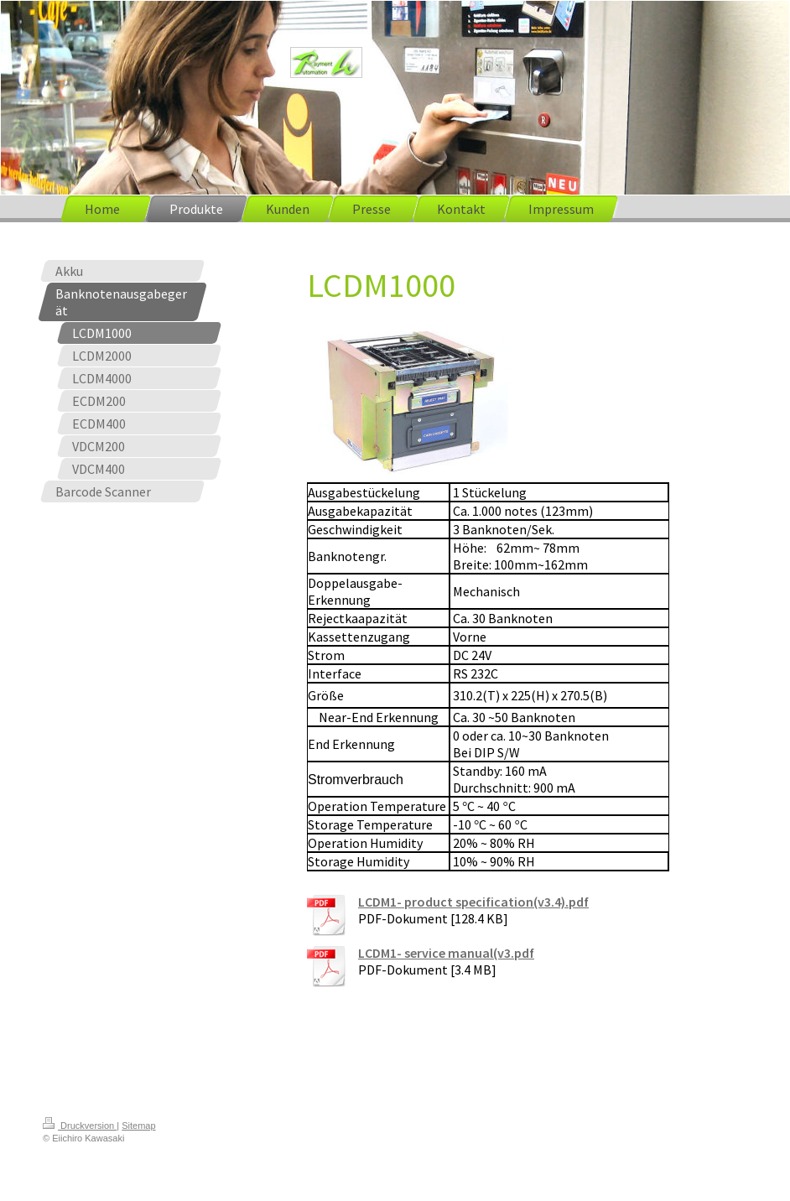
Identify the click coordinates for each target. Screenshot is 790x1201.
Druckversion (80, 1125)
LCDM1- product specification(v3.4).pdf (473, 901)
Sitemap (138, 1125)
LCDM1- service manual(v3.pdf (446, 952)
